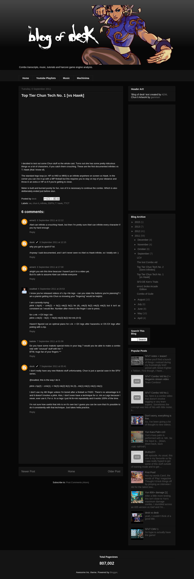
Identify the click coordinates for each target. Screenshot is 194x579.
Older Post (114, 471)
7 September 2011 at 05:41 (53, 366)
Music (66, 78)
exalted (33, 289)
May (140, 313)
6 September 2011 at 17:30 (50, 267)
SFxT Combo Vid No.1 (157, 392)
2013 (138, 226)
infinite (43, 203)
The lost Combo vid (147, 262)
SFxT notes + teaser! (156, 356)
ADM (164, 94)
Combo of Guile (145, 293)
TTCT (66, 203)
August (141, 299)
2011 (138, 235)
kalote (33, 341)
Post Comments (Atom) (77, 482)
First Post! (150, 472)
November (143, 244)
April (140, 318)
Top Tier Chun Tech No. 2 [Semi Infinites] (150, 268)
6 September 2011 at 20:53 (51, 289)
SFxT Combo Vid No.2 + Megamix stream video (158, 378)
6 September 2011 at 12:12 (50, 220)
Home (25, 78)
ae (30, 203)
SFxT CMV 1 (152, 529)
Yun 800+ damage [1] (156, 492)
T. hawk (59, 203)
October (142, 249)
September (143, 253)
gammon (155, 97)
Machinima (83, 78)
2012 (138, 231)
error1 (33, 220)
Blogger (113, 572)
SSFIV (51, 203)
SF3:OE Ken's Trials (147, 281)
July (139, 304)
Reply (32, 232)
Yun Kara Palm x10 (155, 432)
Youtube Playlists (46, 78)
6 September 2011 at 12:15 (53, 242)
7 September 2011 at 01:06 (50, 341)
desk (32, 242)
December (143, 239)
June (140, 308)
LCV (139, 257)
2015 (138, 222)
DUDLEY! (150, 452)
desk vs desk (152, 512)
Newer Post (28, 471)
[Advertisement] (144, 156)
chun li (36, 203)
